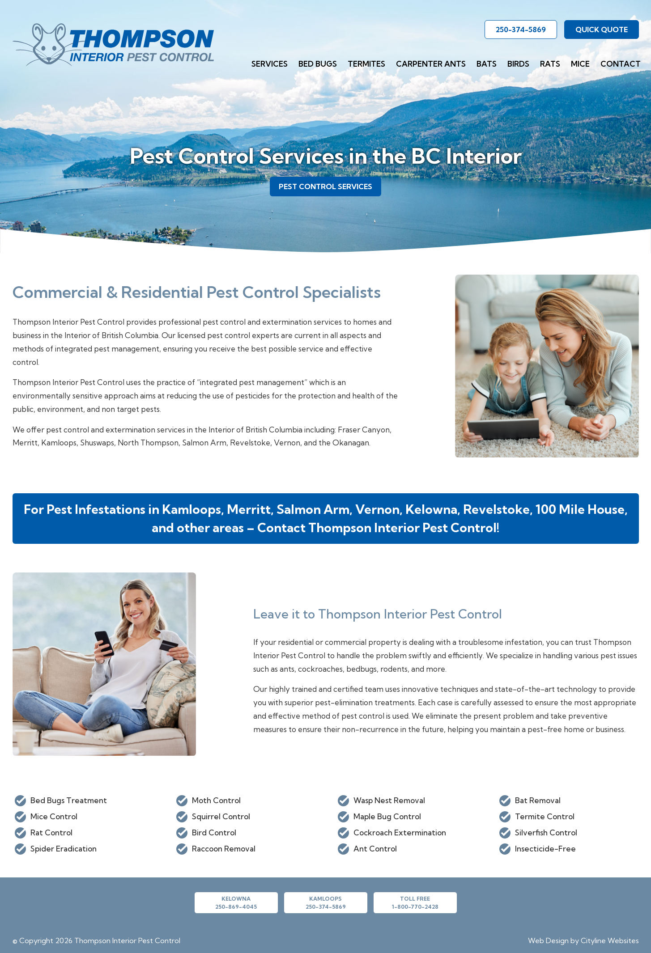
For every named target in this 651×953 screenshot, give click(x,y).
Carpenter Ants (431, 63)
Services (269, 63)
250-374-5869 (521, 29)
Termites (366, 63)
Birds (518, 63)
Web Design (548, 940)
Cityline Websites (610, 940)
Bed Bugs (317, 63)
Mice (580, 63)
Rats (550, 63)
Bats (487, 63)
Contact (620, 63)
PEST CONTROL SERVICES (325, 186)
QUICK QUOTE (601, 29)
